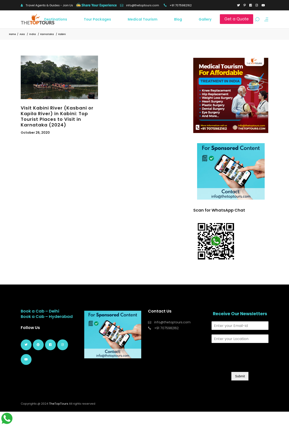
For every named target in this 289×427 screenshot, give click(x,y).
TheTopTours (58, 403)
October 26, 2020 (35, 132)
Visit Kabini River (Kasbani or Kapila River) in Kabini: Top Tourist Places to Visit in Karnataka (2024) (57, 116)
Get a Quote (236, 19)
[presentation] (246, 364)
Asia (22, 34)
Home (12, 34)
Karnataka (47, 34)
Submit (240, 376)
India (32, 34)
